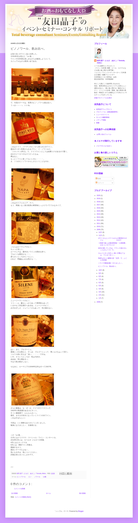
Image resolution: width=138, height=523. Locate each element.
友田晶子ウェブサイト (104, 109)
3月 (100, 292)
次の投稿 (14, 493)
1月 (100, 298)
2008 (99, 302)
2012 (99, 220)
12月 (100, 232)
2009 (99, 229)
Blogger (81, 511)
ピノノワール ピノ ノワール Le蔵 (31, 477)
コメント (100, 183)
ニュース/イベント (102, 115)
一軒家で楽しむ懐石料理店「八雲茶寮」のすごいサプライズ (112, 244)
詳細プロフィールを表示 (103, 98)
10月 (100, 270)
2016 (99, 208)
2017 (99, 205)
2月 (100, 295)
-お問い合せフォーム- (104, 134)
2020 (99, 195)
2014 (99, 214)
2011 (99, 223)
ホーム (48, 493)
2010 (99, 226)
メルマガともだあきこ (104, 146)
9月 (100, 273)
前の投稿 (82, 493)
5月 (100, 286)
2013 (99, 217)
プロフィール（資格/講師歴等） (107, 112)
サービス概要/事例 (102, 117)
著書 (97, 123)
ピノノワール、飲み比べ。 (107, 266)
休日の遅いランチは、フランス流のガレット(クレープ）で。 (112, 249)
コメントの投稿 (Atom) (23, 497)
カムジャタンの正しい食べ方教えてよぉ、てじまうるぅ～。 (111, 254)
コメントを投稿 (19, 489)
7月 (100, 279)
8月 (100, 276)
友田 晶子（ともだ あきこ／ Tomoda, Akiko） (111, 62)
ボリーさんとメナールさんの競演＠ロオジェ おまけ (112, 239)
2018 (99, 202)
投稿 (98, 179)
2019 (99, 198)
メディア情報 (101, 120)
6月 (100, 283)
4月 (100, 289)
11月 (100, 235)
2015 (99, 211)
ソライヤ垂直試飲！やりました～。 (111, 263)
